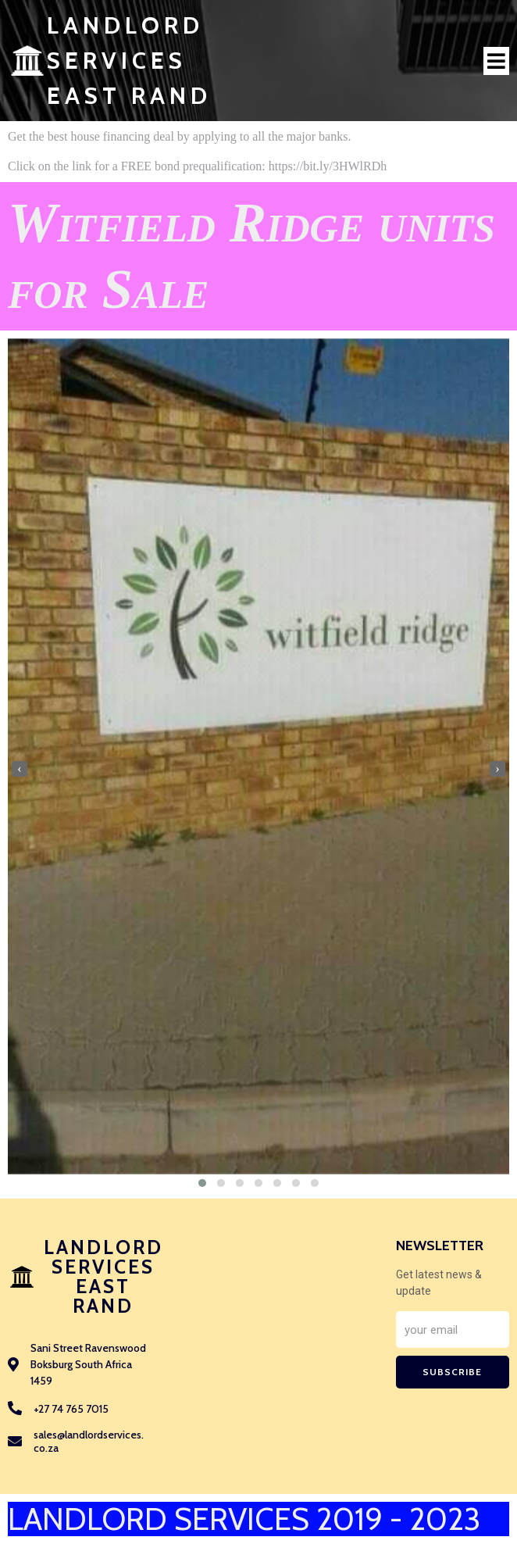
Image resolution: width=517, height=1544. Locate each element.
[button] (202, 1183)
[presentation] (19, 769)
